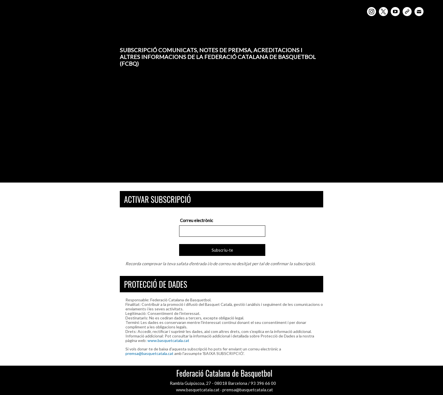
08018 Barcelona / (232, 383)
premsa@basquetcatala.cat (149, 353)
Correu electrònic (196, 220)
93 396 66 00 (263, 383)
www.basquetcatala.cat (168, 340)
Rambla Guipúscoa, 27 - (192, 383)
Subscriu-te (222, 250)
